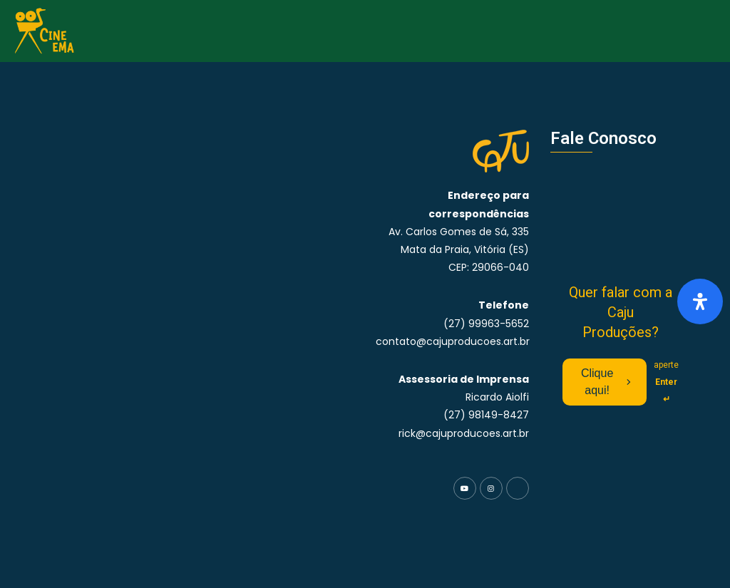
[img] (700, 301)
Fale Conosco (603, 138)
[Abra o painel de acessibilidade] (700, 301)
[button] (714, 31)
